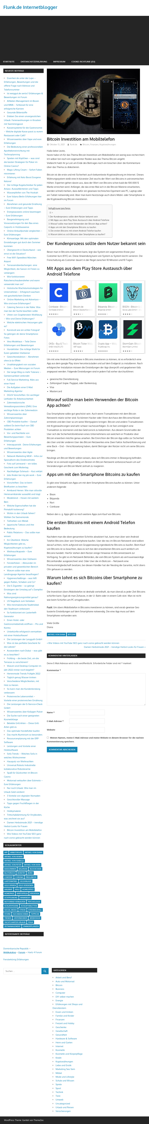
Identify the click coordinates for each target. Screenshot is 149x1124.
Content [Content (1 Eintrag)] (8, 877)
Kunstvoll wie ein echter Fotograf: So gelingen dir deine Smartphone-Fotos (22, 334)
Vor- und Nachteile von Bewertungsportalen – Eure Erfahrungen (17, 437)
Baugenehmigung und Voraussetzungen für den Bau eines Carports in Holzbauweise (21, 223)
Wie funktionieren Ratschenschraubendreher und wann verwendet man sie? (22, 280)
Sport (58, 1088)
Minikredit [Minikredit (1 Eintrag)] (25, 898)
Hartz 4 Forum (35, 952)
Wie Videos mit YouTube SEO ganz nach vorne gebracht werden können (83, 643)
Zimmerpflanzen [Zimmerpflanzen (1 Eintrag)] (31, 926)
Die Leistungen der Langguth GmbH (24, 639)
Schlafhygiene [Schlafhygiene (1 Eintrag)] (11, 906)
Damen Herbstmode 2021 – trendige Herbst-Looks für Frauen (114, 647)
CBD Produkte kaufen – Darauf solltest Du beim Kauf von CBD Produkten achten (20, 425)
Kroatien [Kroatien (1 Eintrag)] (34, 893)
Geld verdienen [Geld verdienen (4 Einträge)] (25, 885)
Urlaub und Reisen (65, 1107)
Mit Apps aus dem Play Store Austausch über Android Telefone (79, 220)
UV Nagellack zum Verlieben (21, 601)
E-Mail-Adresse (55, 721)
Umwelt (59, 1099)
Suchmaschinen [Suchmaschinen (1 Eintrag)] (20, 914)
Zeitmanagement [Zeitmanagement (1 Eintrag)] (12, 926)
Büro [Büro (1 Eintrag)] (30, 873)
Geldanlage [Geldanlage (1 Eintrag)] (25, 881)
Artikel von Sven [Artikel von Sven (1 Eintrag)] (32, 865)
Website (51, 729)
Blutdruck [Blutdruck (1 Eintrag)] (9, 873)
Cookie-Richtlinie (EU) (83, 61)
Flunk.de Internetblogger (31, 7)
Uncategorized (63, 1103)
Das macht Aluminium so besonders (24, 734)
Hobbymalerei (14, 811)
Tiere (58, 1095)
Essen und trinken (64, 1012)
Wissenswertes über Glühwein (22, 559)
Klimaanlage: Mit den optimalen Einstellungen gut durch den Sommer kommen (22, 242)
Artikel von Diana (56, 634)
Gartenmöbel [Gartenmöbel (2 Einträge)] (10, 881)
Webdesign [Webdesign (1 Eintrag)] (35, 918)
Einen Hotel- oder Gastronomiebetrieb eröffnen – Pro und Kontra (23, 624)
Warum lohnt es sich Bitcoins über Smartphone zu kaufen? (77, 234)
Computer (60, 992)
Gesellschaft (62, 1031)
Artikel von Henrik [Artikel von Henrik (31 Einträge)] (13, 857)
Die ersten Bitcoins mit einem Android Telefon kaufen (75, 230)
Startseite (9, 61)
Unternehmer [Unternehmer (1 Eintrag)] (20, 918)
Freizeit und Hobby (65, 1023)
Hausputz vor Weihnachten (20, 761)
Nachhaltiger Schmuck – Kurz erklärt (24, 471)
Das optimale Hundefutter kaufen (23, 731)
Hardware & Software (66, 1038)
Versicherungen (63, 1111)
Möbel (59, 1073)
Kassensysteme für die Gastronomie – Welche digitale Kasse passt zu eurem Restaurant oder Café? (23, 131)
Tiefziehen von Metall (17, 521)
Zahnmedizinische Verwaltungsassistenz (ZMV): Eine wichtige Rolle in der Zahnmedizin (21, 406)
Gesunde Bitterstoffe (17, 112)
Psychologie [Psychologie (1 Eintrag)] (34, 902)
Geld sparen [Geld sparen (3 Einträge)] (10, 885)
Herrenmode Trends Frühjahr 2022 (23, 673)
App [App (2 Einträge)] (6, 852)
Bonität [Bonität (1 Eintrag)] (21, 873)
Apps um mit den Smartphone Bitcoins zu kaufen (73, 227)
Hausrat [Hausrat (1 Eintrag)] (8, 889)
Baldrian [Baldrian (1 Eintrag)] (23, 869)
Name (51, 712)
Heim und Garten (64, 1042)
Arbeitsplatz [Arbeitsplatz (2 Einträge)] (16, 852)
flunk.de (73, 144)
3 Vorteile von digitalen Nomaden (23, 795)
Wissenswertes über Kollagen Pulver (25, 711)
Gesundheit (61, 1034)
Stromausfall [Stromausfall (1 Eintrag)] (35, 910)
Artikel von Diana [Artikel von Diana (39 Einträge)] (33, 852)
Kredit (58, 1057)
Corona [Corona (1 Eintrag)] (19, 877)
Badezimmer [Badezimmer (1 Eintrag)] (10, 869)
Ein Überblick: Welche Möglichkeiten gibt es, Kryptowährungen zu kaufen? (18, 544)
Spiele (59, 1084)
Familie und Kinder (65, 1015)
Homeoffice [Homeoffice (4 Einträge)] (28, 889)
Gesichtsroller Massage (18, 799)
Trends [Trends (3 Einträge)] (7, 918)
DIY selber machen (65, 996)
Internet (59, 1046)
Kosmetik (60, 1050)
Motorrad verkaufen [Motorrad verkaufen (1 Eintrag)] (14, 902)
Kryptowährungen (108, 144)
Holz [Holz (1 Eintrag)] (17, 889)
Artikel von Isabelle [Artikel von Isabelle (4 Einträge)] (14, 861)
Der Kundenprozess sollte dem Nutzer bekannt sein (74, 216)
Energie (59, 1000)
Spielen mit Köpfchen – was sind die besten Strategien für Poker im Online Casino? (21, 162)
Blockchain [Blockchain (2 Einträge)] (35, 869)
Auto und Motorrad (65, 981)
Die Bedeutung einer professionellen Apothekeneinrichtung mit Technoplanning (23, 150)
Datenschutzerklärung (34, 61)
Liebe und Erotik (63, 1065)
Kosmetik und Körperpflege (69, 1053)
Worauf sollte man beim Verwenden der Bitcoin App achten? (78, 223)
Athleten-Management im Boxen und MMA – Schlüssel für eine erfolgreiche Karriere (21, 105)
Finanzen (94, 144)
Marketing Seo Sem (65, 1069)
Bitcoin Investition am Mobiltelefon (24, 830)
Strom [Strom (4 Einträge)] (22, 910)
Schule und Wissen (65, 1080)
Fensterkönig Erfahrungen (16, 959)
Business (60, 989)
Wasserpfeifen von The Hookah (22, 192)
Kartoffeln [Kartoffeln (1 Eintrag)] (22, 893)
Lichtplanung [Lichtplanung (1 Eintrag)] (11, 898)
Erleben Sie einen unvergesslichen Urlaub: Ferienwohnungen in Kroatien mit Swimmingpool (22, 120)
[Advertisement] (74, 36)
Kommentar (54, 670)
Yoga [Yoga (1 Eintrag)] (30, 922)
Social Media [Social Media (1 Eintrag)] (10, 910)
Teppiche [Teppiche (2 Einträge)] (35, 914)
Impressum (59, 61)
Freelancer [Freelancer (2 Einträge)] (31, 877)
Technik (59, 1092)
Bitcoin (86, 144)
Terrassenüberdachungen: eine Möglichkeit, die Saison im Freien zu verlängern (21, 269)
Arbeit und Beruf (64, 977)
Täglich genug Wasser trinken (21, 677)
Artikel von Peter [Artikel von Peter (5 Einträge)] (12, 865)
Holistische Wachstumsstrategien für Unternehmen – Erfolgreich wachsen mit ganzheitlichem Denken (23, 292)
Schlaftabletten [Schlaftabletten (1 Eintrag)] (29, 906)
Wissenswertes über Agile (19, 452)
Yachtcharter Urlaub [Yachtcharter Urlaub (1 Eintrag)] (14, 922)
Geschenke (61, 1027)
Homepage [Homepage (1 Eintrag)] (9, 893)
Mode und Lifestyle (65, 1076)
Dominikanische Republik (16, 948)
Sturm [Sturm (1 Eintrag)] (7, 914)
